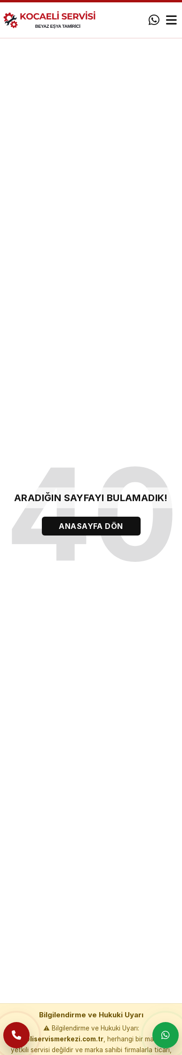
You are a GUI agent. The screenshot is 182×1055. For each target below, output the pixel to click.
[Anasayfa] (53, 20)
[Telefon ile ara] (16, 1035)
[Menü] (171, 20)
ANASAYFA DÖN (91, 526)
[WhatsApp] (154, 20)
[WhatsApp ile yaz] (165, 1035)
